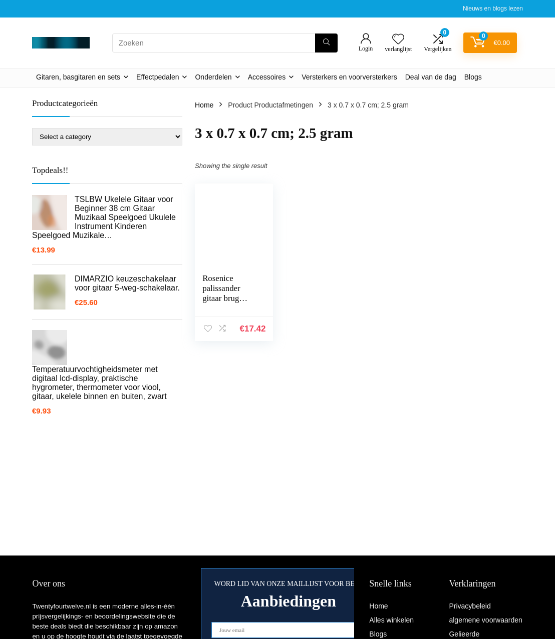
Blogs (473, 77)
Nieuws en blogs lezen (493, 8)
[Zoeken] (326, 43)
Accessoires (267, 77)
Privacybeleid (469, 606)
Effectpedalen (157, 77)
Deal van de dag (430, 77)
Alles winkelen (391, 620)
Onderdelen (213, 77)
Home (204, 105)
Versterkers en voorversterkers (349, 77)
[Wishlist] (398, 39)
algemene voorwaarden (485, 620)
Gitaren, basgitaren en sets (78, 77)
